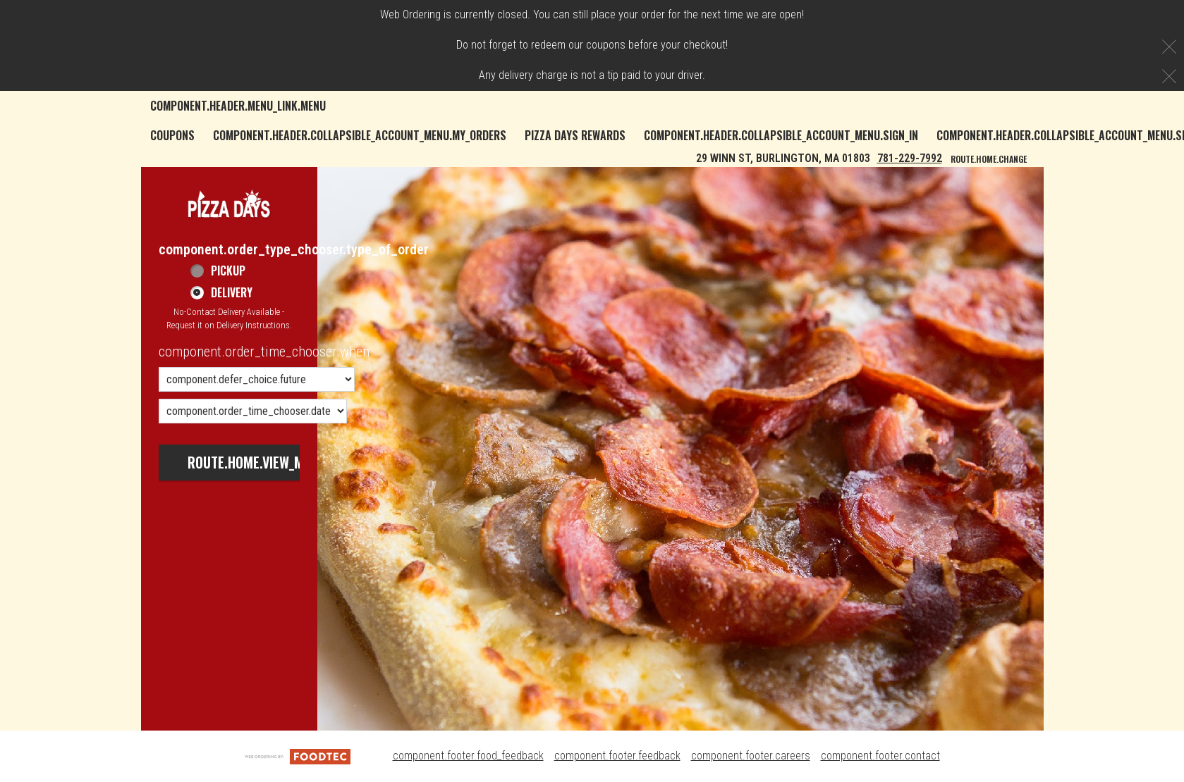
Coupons (172, 135)
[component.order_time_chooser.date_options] (253, 411)
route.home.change (989, 159)
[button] (229, 203)
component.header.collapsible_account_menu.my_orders (359, 135)
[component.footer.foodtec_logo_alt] (297, 755)
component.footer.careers (750, 755)
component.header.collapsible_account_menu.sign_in (781, 135)
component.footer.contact (880, 755)
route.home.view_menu (257, 462)
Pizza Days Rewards (575, 135)
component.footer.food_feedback (468, 755)
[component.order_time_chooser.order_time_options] (257, 379)
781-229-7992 (909, 158)
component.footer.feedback (617, 755)
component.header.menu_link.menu (238, 105)
